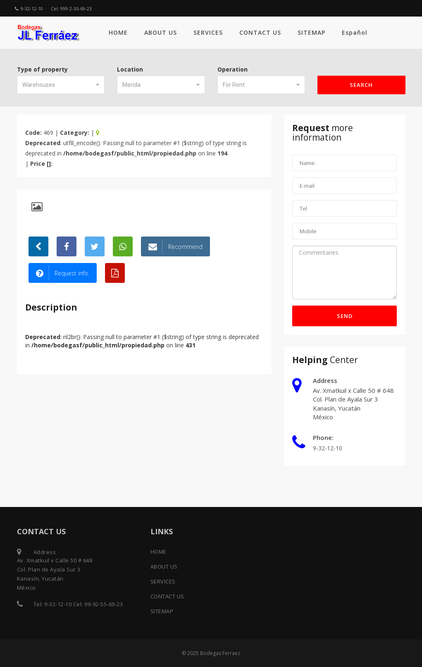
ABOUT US (160, 32)
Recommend (175, 246)
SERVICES (208, 32)
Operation (232, 69)
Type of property (42, 69)
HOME (118, 32)
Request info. (62, 273)
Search (361, 84)
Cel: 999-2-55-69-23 (71, 8)
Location (130, 69)
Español (354, 32)
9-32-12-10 (29, 8)
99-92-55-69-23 (103, 604)
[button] (61, 84)
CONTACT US (260, 32)
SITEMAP (311, 32)
